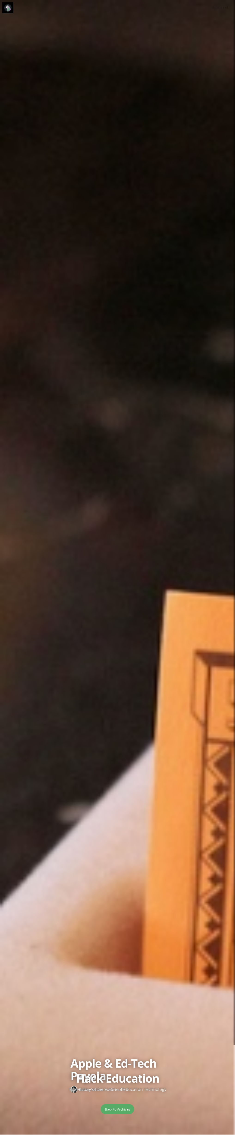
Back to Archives (117, 1109)
